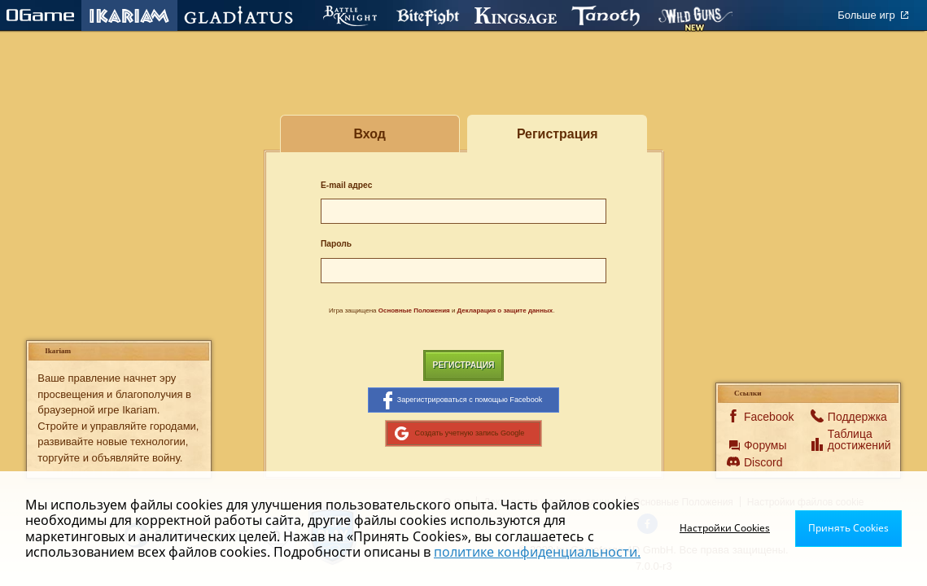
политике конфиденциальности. (537, 552)
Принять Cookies (848, 528)
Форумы (764, 445)
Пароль (336, 243)
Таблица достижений (848, 439)
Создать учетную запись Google (460, 433)
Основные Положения (414, 310)
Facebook (764, 416)
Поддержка (848, 416)
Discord (763, 462)
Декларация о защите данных (505, 310)
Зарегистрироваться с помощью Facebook (463, 400)
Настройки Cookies (725, 528)
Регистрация (464, 365)
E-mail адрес (346, 185)
